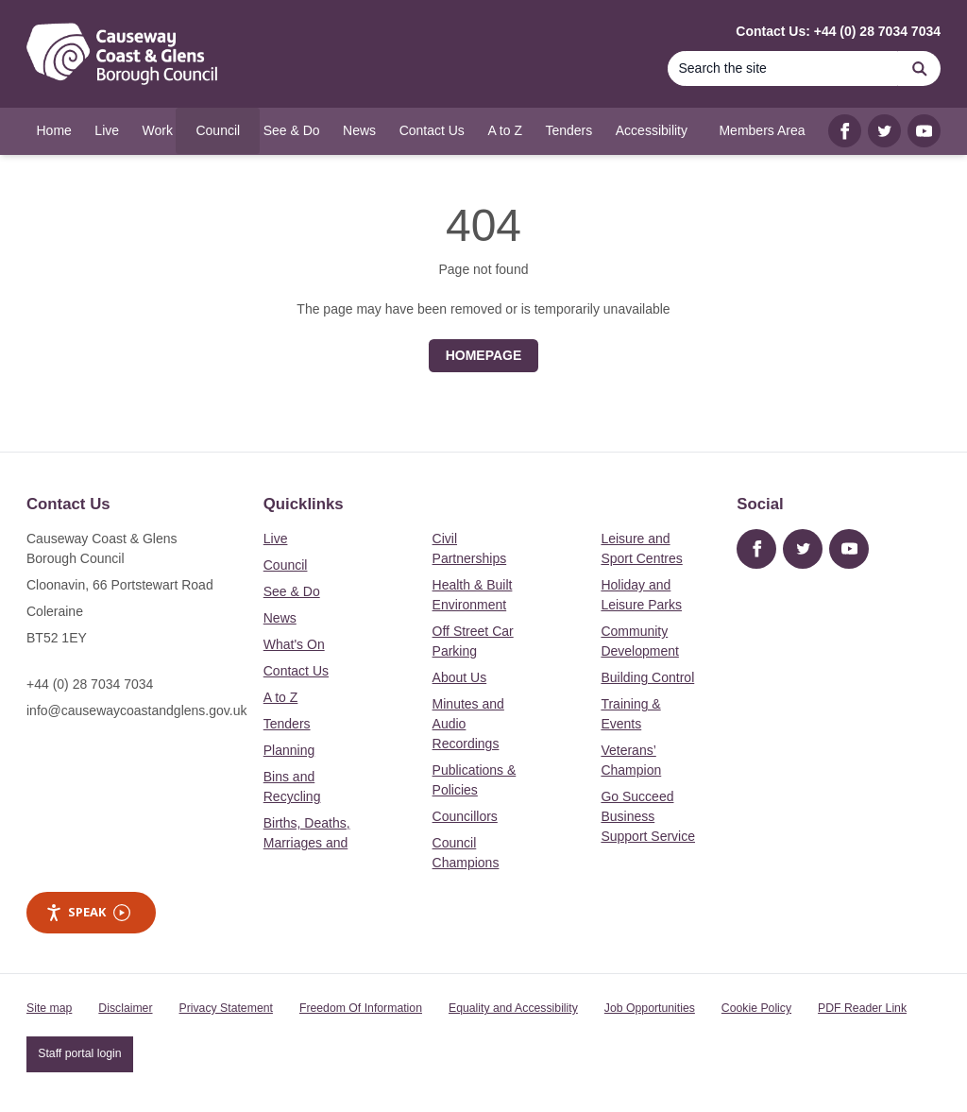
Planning (289, 750)
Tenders (287, 723)
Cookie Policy (756, 1008)
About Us (460, 677)
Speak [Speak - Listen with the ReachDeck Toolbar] (87, 912)
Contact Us (296, 670)
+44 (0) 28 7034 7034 (89, 684)
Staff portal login (79, 1053)
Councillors (465, 816)
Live (275, 538)
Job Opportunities (649, 1008)
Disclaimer (125, 1008)
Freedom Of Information (360, 1008)
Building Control (647, 677)
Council (285, 565)
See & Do (291, 591)
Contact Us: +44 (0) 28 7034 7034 (838, 31)
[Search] (783, 68)
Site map (49, 1008)
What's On (294, 644)
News (280, 617)
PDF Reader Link (862, 1008)
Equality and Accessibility (513, 1008)
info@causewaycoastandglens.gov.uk (136, 710)
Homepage (484, 355)
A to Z (280, 697)
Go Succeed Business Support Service (648, 816)
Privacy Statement (226, 1008)
